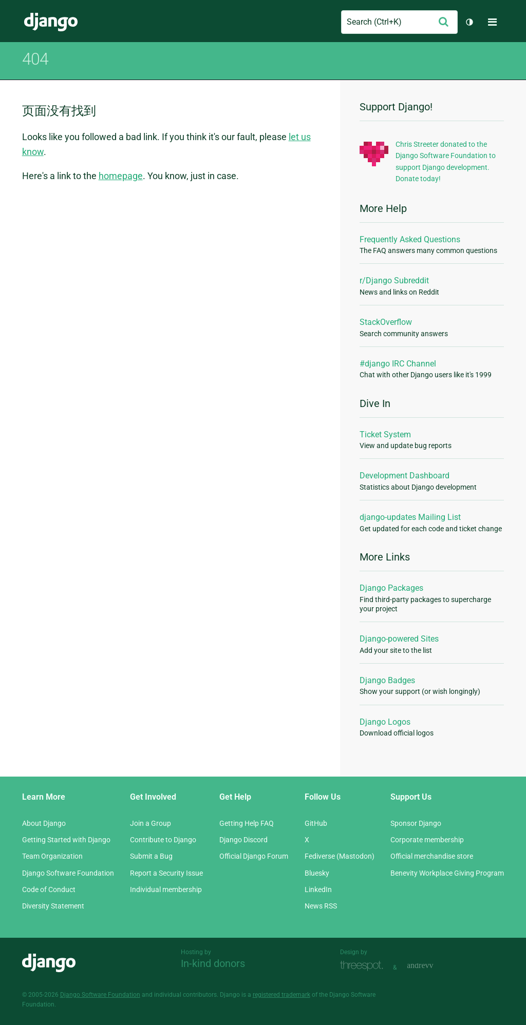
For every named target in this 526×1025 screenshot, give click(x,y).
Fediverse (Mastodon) (339, 856)
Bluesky (317, 873)
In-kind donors (213, 963)
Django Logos (385, 722)
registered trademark (281, 994)
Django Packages (391, 588)
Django (51, 22)
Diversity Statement (53, 906)
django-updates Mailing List (410, 517)
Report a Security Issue (166, 873)
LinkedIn (318, 889)
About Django (44, 823)
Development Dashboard (404, 475)
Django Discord (243, 840)
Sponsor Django (415, 823)
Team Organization (52, 856)
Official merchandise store (431, 856)
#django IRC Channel (398, 364)
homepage (121, 175)
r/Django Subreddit (394, 280)
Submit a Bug (151, 856)
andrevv (431, 966)
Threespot (364, 966)
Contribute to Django (163, 840)
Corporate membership (427, 840)
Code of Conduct (49, 889)
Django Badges (387, 680)
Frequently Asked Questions (410, 239)
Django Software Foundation (68, 873)
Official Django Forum (253, 856)
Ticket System (385, 434)
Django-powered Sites (399, 639)
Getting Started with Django (66, 840)
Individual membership (166, 889)
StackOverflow (386, 322)
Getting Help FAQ (246, 823)
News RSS (321, 906)
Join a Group (150, 823)
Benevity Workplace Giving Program (447, 873)
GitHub (316, 823)
